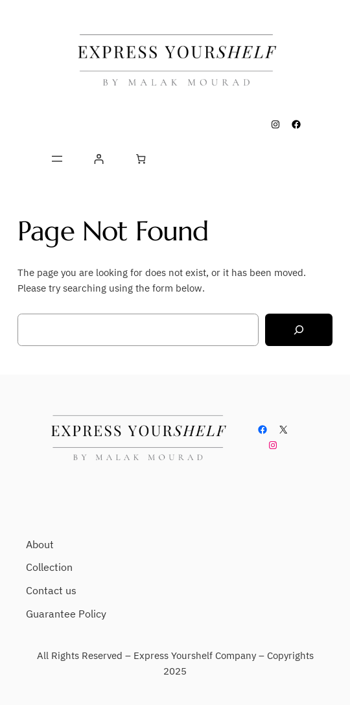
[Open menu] (57, 159)
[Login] (99, 159)
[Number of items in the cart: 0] (140, 159)
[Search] (298, 330)
